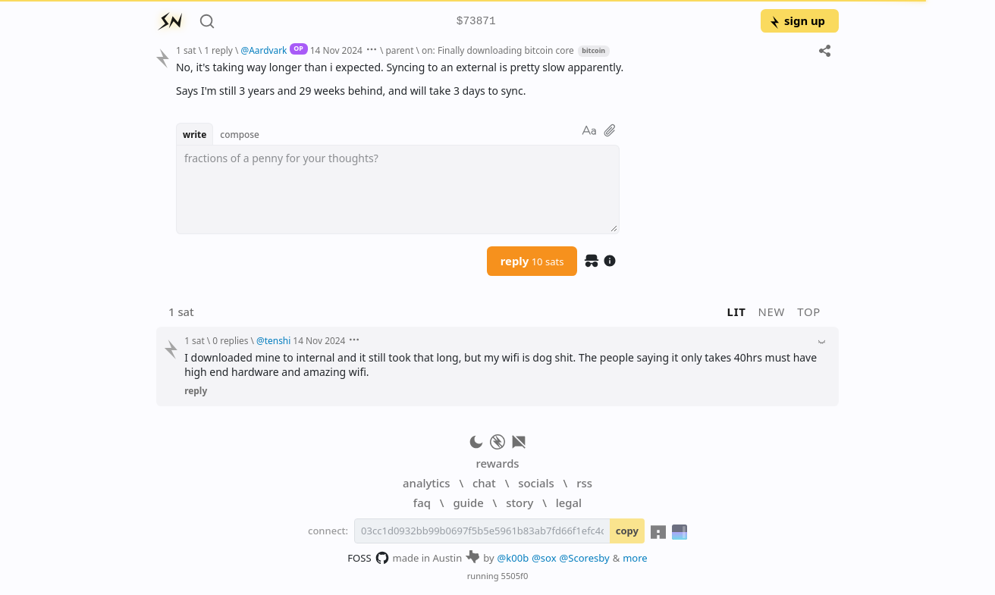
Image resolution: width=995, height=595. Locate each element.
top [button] (809, 311)
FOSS (368, 557)
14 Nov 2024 (336, 50)
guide (468, 502)
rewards (497, 463)
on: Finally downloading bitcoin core (498, 50)
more (635, 558)
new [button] (772, 311)
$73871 (476, 21)
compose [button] (239, 134)
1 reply (218, 50)
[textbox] (397, 189)
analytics (426, 482)
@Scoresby (585, 558)
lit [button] (736, 311)
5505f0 (515, 575)
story (519, 502)
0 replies (230, 340)
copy (627, 530)
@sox (544, 558)
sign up (796, 20)
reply (532, 260)
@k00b (513, 558)
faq (422, 502)
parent (399, 50)
